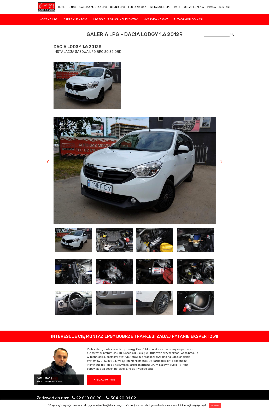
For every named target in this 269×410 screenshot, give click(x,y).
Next (221, 161)
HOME (61, 7)
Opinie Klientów (75, 19)
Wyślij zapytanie (104, 379)
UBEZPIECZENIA (194, 7)
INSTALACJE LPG (160, 7)
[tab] (74, 240)
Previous (48, 161)
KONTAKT (225, 7)
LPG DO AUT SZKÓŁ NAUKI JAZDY (115, 19)
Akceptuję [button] (215, 405)
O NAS (72, 7)
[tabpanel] (135, 170)
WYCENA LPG (48, 19)
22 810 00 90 (89, 398)
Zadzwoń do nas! (188, 19)
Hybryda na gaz (156, 19)
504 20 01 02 (123, 398)
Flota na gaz (137, 7)
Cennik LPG (117, 7)
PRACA (211, 7)
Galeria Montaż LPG (93, 7)
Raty (177, 7)
